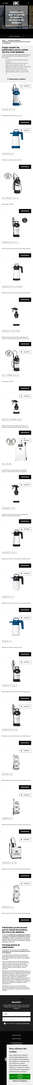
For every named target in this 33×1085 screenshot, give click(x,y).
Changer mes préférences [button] (20, 1081)
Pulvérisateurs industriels (14, 40)
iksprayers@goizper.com (16, 1042)
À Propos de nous (16, 1035)
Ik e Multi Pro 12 (10, 198)
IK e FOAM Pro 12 (10, 375)
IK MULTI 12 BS (9, 862)
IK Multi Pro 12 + (10, 242)
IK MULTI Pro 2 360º (12, 286)
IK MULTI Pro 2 (9, 552)
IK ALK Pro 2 (8, 153)
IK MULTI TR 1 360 (11, 331)
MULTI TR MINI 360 (12, 419)
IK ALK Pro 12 (8, 109)
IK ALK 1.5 (7, 641)
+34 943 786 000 (17, 1044)
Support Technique (16, 1038)
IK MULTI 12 (8, 907)
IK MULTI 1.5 (8, 597)
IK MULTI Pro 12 (10, 729)
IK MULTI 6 (7, 818)
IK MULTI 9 (7, 774)
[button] (29, 3)
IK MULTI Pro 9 (9, 685)
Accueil (4, 40)
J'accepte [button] (19, 1075)
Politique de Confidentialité (23, 1023)
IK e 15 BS (6, 464)
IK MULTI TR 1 (8, 508)
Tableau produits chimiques (16, 79)
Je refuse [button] (19, 1078)
